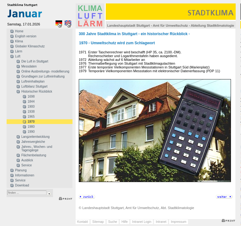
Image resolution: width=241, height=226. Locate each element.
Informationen (24, 175)
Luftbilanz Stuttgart (34, 86)
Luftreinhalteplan (33, 81)
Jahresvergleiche (33, 141)
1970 (31, 121)
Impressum (178, 221)
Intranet (161, 221)
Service (26, 165)
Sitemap (98, 221)
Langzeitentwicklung (35, 136)
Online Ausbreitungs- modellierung (45, 71)
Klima (19, 41)
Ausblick (27, 160)
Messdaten (29, 66)
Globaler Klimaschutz (30, 46)
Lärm (18, 51)
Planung (21, 170)
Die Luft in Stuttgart (34, 61)
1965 (31, 116)
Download (22, 185)
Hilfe (124, 221)
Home (19, 31)
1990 (31, 131)
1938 (31, 111)
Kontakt (82, 221)
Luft (17, 56)
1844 (31, 101)
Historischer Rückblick (36, 91)
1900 (31, 106)
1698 (31, 96)
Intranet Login (141, 221)
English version (25, 36)
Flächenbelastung (33, 155)
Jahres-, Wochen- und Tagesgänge (36, 148)
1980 (31, 126)
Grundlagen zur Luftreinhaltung (43, 76)
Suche (112, 221)
